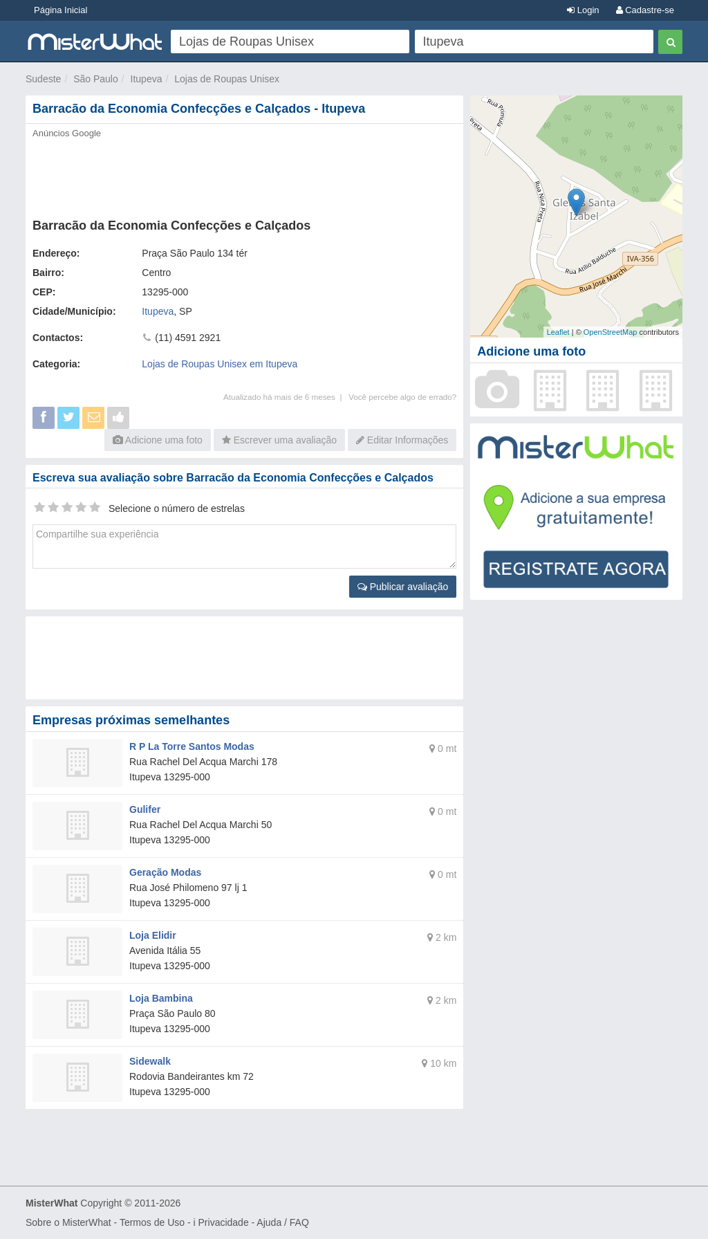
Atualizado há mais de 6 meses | (285, 396)
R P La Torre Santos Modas (191, 746)
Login (583, 10)
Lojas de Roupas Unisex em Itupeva (219, 363)
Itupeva (146, 78)
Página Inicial (60, 10)
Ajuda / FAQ (282, 1222)
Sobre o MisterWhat (68, 1222)
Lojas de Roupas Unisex (226, 78)
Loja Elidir (152, 935)
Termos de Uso (152, 1222)
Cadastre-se (645, 10)
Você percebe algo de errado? (402, 396)
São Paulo (95, 78)
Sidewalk (150, 1061)
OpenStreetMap (610, 332)
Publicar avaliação (403, 586)
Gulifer (144, 809)
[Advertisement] (244, 174)
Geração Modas (165, 872)
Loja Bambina (161, 998)
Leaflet (558, 332)
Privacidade (223, 1222)
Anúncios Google (66, 133)
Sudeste (43, 78)
